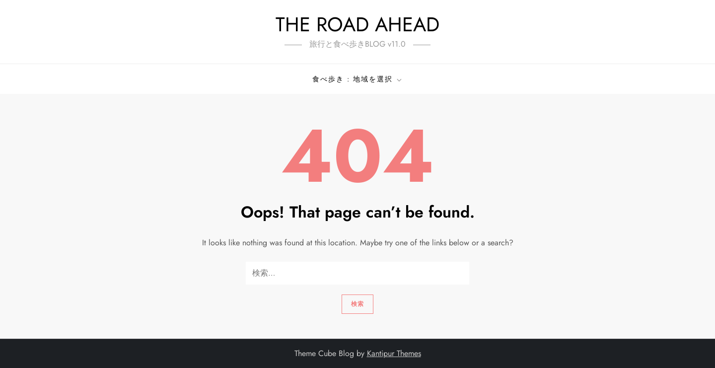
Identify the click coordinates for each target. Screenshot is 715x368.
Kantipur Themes (394, 353)
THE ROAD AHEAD (357, 24)
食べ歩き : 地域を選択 (357, 79)
